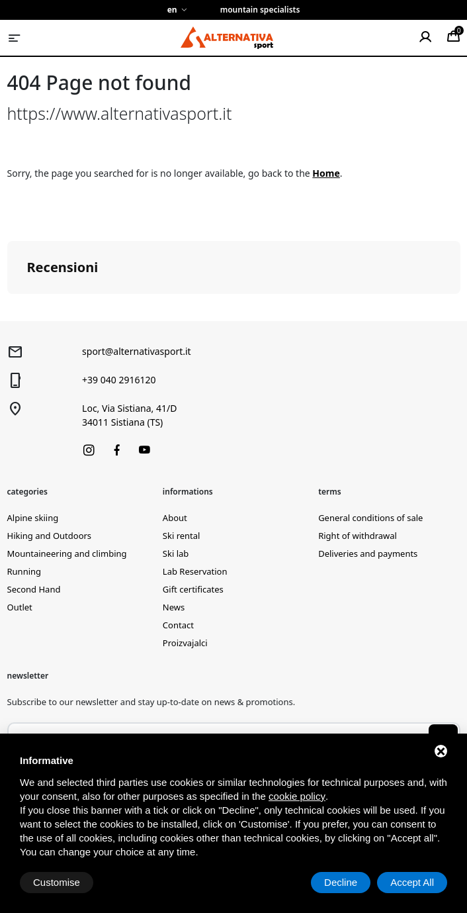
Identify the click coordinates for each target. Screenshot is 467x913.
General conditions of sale (370, 518)
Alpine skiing (33, 518)
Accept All (412, 882)
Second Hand (34, 589)
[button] (10, 307)
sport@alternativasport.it (136, 351)
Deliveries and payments (367, 553)
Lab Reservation (195, 571)
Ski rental (181, 536)
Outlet (19, 607)
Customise (56, 882)
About (175, 518)
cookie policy (297, 796)
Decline (340, 882)
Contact (178, 625)
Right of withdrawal (357, 536)
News (174, 607)
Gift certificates (193, 589)
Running (24, 571)
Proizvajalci (185, 643)
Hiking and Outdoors (49, 536)
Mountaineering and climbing (67, 553)
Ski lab (176, 553)
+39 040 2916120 (118, 379)
